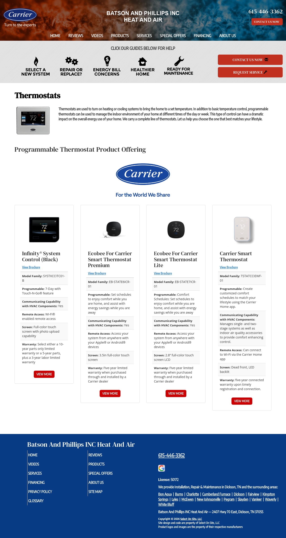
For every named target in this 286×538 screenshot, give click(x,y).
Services (144, 35)
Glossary (43, 504)
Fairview (253, 494)
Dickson (239, 494)
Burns (179, 494)
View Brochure (31, 267)
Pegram (229, 499)
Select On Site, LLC (191, 519)
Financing (202, 35)
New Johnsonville (208, 499)
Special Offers (173, 35)
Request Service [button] (250, 72)
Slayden (243, 499)
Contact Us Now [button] (267, 21)
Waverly (270, 499)
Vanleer (257, 499)
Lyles (175, 499)
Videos (97, 35)
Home (55, 35)
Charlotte (192, 494)
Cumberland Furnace (216, 494)
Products (120, 35)
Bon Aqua (165, 494)
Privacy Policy (48, 494)
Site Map (103, 494)
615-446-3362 (171, 455)
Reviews (75, 35)
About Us (227, 35)
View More (44, 374)
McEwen (187, 499)
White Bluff (166, 504)
